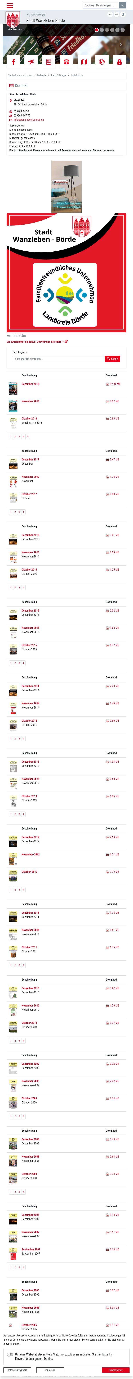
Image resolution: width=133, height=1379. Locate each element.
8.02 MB (112, 401)
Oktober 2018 (29, 418)
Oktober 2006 (29, 1325)
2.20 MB (112, 686)
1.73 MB (112, 476)
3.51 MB (112, 1232)
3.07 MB (112, 1290)
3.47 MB (112, 459)
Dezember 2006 (30, 1290)
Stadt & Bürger (58, 75)
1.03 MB (112, 761)
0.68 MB (112, 1156)
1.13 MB (112, 1215)
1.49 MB (112, 703)
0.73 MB (112, 1139)
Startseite (41, 75)
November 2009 (30, 1081)
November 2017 (30, 476)
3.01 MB (112, 535)
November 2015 (30, 628)
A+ (116, 14)
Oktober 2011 (29, 947)
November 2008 (30, 1156)
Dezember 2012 (30, 837)
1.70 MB (112, 1005)
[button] (12, 44)
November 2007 (30, 1232)
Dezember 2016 (30, 535)
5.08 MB (112, 1307)
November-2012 (31, 854)
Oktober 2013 (29, 796)
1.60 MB (112, 552)
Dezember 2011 (30, 912)
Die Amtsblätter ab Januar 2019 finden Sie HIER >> (35, 341)
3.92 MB (112, 988)
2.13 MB (112, 1249)
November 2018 (30, 401)
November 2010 (30, 1005)
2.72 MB (112, 871)
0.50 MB (112, 779)
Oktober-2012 (29, 871)
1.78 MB (112, 912)
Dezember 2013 (30, 761)
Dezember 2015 (30, 610)
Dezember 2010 (30, 988)
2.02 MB (112, 610)
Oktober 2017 (29, 494)
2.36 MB (112, 1063)
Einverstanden (116, 1370)
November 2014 (30, 703)
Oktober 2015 (29, 645)
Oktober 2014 (29, 720)
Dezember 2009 (30, 1063)
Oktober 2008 (29, 1174)
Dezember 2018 (30, 384)
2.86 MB (112, 418)
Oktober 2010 (29, 1022)
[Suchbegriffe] (101, 5)
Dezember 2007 (30, 1215)
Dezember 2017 (30, 459)
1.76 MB (112, 947)
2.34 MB (112, 1098)
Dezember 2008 (30, 1139)
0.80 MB (112, 494)
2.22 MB (112, 1081)
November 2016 (30, 552)
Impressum (50, 1370)
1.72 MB (112, 645)
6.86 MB (112, 796)
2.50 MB (112, 837)
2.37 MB (112, 1022)
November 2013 (30, 779)
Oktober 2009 (29, 1098)
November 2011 (30, 930)
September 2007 (31, 1249)
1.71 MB (112, 854)
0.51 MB (112, 930)
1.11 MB (112, 1325)
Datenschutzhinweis (17, 1370)
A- (110, 14)
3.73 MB (112, 1174)
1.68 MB (112, 628)
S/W (123, 14)
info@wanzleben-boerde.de (29, 119)
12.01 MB (113, 384)
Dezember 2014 (30, 686)
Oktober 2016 (29, 569)
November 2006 (30, 1307)
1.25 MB (112, 569)
